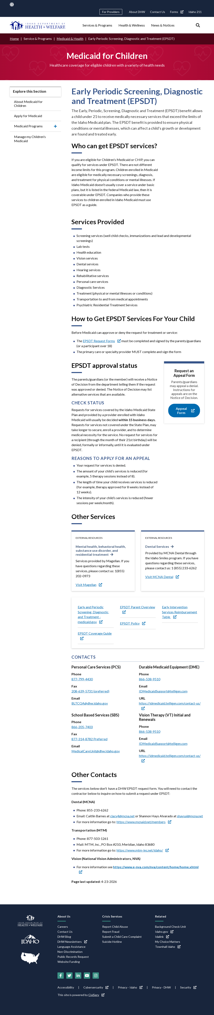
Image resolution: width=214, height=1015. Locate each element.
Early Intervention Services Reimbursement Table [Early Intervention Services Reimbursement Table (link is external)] (179, 612)
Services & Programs (97, 25)
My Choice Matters (167, 941)
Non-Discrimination (70, 951)
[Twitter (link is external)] (69, 975)
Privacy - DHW (161, 987)
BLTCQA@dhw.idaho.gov (89, 703)
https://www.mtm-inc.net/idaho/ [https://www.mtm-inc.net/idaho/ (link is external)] (143, 850)
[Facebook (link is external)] (60, 975)
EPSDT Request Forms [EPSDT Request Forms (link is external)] (102, 341)
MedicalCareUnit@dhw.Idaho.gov (95, 751)
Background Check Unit (170, 926)
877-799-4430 (82, 679)
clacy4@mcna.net (122, 816)
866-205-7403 (82, 727)
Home (14, 38)
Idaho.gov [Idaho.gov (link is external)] (164, 931)
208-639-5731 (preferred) (90, 691)
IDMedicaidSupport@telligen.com (163, 691)
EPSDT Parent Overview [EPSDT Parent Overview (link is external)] (137, 609)
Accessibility (65, 987)
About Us (63, 916)
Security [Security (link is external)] (188, 987)
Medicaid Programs (28, 126)
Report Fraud (110, 931)
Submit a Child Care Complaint (122, 936)
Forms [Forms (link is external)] (176, 12)
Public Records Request (73, 956)
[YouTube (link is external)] (87, 975)
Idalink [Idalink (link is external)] (162, 936)
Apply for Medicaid (28, 116)
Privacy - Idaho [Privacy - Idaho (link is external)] (130, 987)
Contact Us (157, 12)
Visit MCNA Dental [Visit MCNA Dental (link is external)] (162, 576)
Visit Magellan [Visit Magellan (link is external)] (89, 584)
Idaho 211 (195, 12)
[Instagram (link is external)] (96, 975)
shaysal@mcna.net (191, 816)
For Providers (111, 12)
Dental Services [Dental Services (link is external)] (157, 546)
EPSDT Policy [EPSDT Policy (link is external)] (133, 623)
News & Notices (163, 25)
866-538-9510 (149, 679)
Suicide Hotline (112, 941)
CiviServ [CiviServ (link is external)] (96, 995)
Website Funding (68, 961)
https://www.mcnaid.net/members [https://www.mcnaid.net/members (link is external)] (144, 822)
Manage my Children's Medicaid (30, 139)
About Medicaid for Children (28, 103)
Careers (62, 926)
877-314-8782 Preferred (89, 739)
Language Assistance (71, 946)
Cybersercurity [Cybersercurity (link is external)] (95, 987)
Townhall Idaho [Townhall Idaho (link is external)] (168, 946)
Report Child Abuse (115, 926)
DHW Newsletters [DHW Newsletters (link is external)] (72, 941)
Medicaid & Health (70, 38)
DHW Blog (64, 936)
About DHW (137, 12)
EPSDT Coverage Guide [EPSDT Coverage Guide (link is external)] (95, 635)
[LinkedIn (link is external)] (78, 975)
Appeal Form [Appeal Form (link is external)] (185, 410)
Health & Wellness (131, 25)
